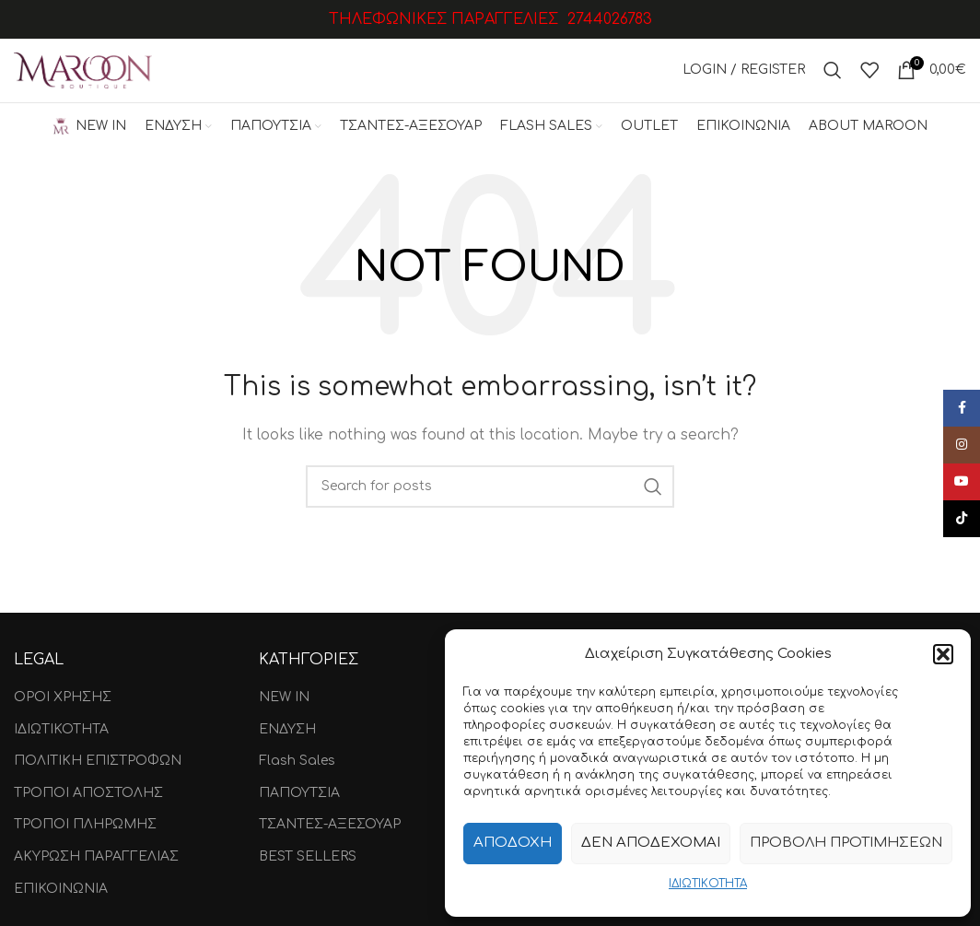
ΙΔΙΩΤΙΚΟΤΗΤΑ (708, 883)
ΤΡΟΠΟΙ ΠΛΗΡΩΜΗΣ (85, 825)
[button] (943, 654)
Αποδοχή (512, 842)
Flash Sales (297, 761)
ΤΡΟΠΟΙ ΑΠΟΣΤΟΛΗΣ (88, 794)
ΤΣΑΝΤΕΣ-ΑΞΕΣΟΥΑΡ (330, 825)
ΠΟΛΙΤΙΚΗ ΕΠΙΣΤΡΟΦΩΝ (97, 761)
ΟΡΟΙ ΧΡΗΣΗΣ (62, 698)
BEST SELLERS (307, 857)
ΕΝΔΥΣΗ (287, 729)
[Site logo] (83, 70)
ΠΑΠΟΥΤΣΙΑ (299, 794)
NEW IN (284, 698)
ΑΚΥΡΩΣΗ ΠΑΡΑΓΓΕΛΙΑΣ (96, 857)
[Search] (832, 71)
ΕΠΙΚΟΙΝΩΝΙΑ (61, 889)
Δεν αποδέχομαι (650, 842)
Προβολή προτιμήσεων (846, 842)
